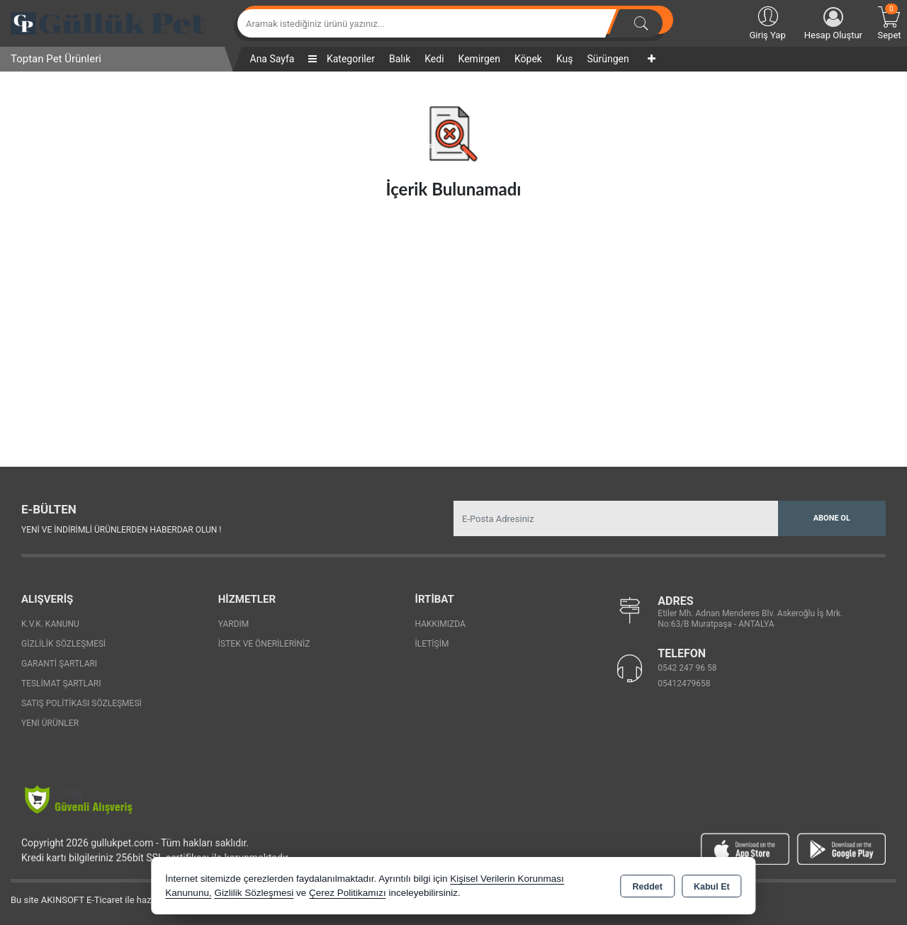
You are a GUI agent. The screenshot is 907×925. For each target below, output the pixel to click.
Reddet (648, 887)
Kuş (564, 58)
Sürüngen (608, 58)
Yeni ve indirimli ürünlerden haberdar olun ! (121, 530)
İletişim (432, 644)
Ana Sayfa (272, 58)
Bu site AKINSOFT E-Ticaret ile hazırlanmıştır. (102, 900)
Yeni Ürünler (50, 723)
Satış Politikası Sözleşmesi (81, 703)
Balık (399, 58)
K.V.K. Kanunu (50, 624)
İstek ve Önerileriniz (264, 644)
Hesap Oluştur (833, 23)
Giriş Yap (767, 22)
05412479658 (684, 683)
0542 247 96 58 (687, 668)
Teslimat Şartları (61, 683)
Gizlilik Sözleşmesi (63, 644)
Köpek (528, 58)
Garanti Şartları (59, 664)
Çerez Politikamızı (347, 892)
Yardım (233, 624)
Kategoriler (341, 58)
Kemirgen (479, 58)
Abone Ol (831, 518)
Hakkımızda (440, 624)
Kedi (434, 58)
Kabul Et (712, 887)
